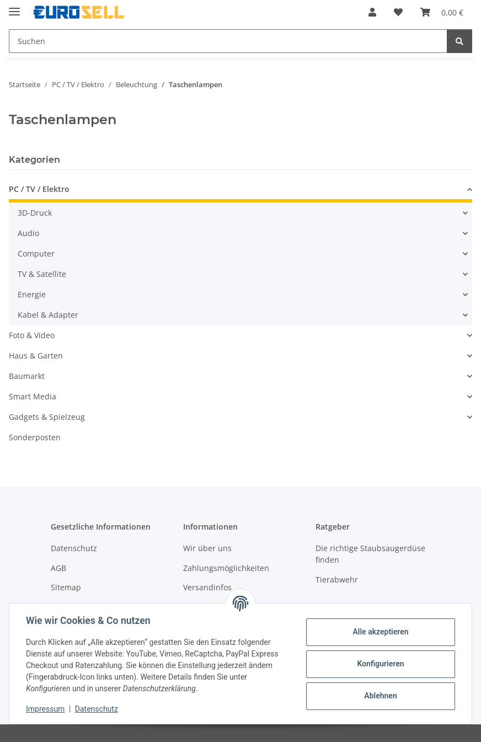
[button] (372, 12)
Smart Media (32, 396)
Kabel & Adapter (48, 314)
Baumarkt (27, 376)
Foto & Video (32, 335)
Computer (36, 253)
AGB (58, 568)
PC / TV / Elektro (39, 189)
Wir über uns (207, 548)
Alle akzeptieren (379, 631)
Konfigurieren (379, 663)
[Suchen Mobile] (228, 41)
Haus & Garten (36, 355)
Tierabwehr (337, 579)
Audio (28, 233)
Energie (32, 294)
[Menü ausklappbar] (14, 7)
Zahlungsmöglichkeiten (226, 568)
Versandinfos (207, 587)
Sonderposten (35, 437)
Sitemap (66, 587)
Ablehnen (379, 695)
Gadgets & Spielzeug (47, 417)
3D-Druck (35, 212)
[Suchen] (459, 41)
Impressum (46, 708)
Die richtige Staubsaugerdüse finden (370, 554)
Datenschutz (97, 708)
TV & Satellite (42, 274)
